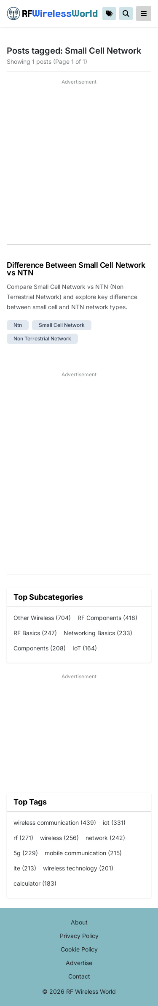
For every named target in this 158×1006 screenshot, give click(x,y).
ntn (17, 325)
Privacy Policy (79, 935)
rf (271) (23, 837)
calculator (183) (34, 883)
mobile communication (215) (83, 852)
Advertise (79, 962)
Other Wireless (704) (42, 617)
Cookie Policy (79, 949)
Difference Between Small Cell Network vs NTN (76, 269)
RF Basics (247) (35, 632)
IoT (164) (84, 648)
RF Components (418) (107, 617)
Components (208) (39, 648)
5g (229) (25, 852)
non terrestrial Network (42, 338)
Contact (79, 976)
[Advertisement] (79, 165)
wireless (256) (59, 837)
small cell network (62, 325)
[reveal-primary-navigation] (143, 13)
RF (52, 13)
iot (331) (114, 822)
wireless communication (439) (54, 822)
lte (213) (24, 868)
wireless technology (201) (78, 868)
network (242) (105, 837)
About (79, 922)
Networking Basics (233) (98, 632)
